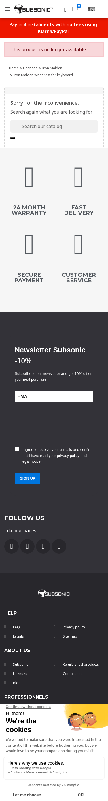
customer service (79, 278)
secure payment (29, 278)
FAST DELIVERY (79, 210)
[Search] (54, 126)
